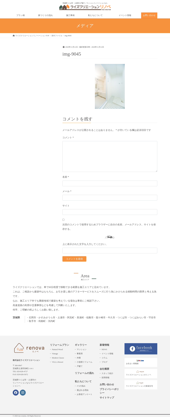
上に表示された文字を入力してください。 (85, 244)
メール (66, 191)
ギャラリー (81, 345)
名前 (65, 177)
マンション (81, 349)
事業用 (80, 353)
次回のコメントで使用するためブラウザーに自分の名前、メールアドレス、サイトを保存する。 (109, 226)
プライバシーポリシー (109, 391)
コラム (104, 358)
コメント (68, 137)
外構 (79, 358)
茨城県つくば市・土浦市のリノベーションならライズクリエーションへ (28, 383)
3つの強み (81, 386)
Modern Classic (58, 358)
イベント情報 (107, 353)
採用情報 (105, 377)
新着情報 (104, 345)
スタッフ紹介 (107, 373)
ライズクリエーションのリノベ (138, 373)
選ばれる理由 (82, 390)
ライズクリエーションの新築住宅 (139, 384)
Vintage (55, 353)
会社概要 (104, 369)
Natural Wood (57, 349)
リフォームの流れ (84, 373)
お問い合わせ (107, 384)
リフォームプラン (59, 345)
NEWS (104, 349)
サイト (66, 205)
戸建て (80, 366)
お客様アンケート (84, 394)
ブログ (104, 362)
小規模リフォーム (84, 362)
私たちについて (83, 381)
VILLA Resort (57, 362)
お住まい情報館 (135, 362)
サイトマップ (107, 397)
